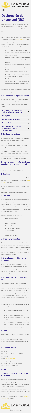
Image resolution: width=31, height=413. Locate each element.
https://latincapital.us (21, 40)
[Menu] (3, 10)
